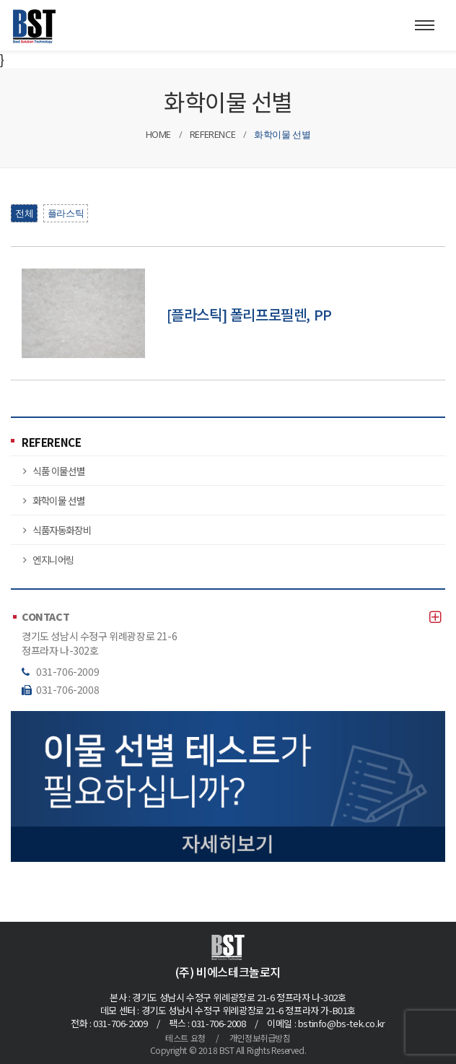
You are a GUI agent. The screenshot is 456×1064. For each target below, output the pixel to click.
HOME (158, 134)
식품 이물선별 (58, 470)
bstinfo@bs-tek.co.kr (341, 1023)
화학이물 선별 (58, 500)
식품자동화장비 (61, 530)
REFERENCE (51, 442)
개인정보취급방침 (260, 1038)
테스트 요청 (185, 1038)
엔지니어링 (53, 559)
